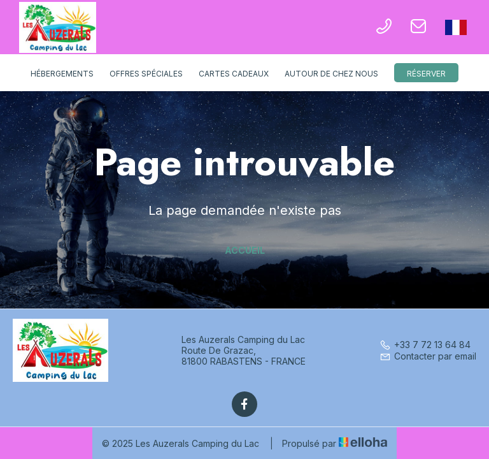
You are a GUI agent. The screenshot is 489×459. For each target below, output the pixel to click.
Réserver (426, 73)
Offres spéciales (146, 73)
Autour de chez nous (331, 73)
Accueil (245, 250)
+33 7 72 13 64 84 (425, 344)
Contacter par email (427, 356)
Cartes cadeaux (234, 73)
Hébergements (62, 73)
